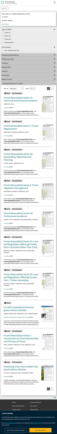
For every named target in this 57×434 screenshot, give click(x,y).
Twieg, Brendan (33, 313)
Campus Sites (16, 409)
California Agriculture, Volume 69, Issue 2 (16, 317)
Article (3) (7, 32)
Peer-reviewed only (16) (12, 50)
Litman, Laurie (8, 163)
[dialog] (28, 422)
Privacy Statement (35, 402)
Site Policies (33, 406)
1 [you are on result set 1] (48, 88)
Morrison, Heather (9, 250)
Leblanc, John (8, 219)
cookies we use (38, 423)
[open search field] (54, 2)
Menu (3, 8)
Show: (27, 88)
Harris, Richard (8, 345)
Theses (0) (8, 39)
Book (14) (7, 36)
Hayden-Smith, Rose (10, 313)
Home (14, 402)
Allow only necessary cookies (16, 430)
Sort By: (6, 88)
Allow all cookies (40, 430)
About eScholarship (18, 406)
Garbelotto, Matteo (27, 373)
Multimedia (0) (9, 42)
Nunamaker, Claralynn (10, 132)
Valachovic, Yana (9, 104)
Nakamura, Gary (30, 345)
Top (54, 397)
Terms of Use (34, 409)
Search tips (5, 24)
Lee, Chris (7, 373)
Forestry (6, 107)
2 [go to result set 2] (51, 88)
